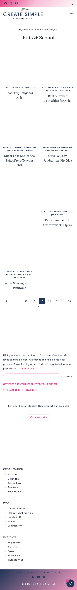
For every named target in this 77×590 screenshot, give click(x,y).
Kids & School (16, 87)
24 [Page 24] (69, 301)
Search (68, 376)
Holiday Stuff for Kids (20, 512)
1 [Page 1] (14, 301)
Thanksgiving (15, 559)
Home (19, 573)
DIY (11, 147)
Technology (14, 483)
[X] (11, 3)
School (11, 521)
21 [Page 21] (49, 301)
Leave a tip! (40, 417)
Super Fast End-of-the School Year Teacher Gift (19, 160)
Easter (16, 271)
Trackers (13, 487)
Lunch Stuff (14, 517)
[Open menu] (71, 13)
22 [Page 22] (57, 301)
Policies (32, 573)
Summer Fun (64, 90)
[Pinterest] (44, 577)
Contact (46, 573)
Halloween (14, 555)
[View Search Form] (71, 3)
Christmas (14, 547)
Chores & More (16, 508)
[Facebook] (5, 3)
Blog (58, 573)
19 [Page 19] (34, 301)
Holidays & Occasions (25, 147)
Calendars (13, 478)
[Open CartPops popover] (70, 583)
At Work (13, 474)
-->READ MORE (26, 368)
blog (5, 87)
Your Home (14, 491)
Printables (30, 87)
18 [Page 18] (26, 301)
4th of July (14, 542)
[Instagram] (16, 3)
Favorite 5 (53, 87)
